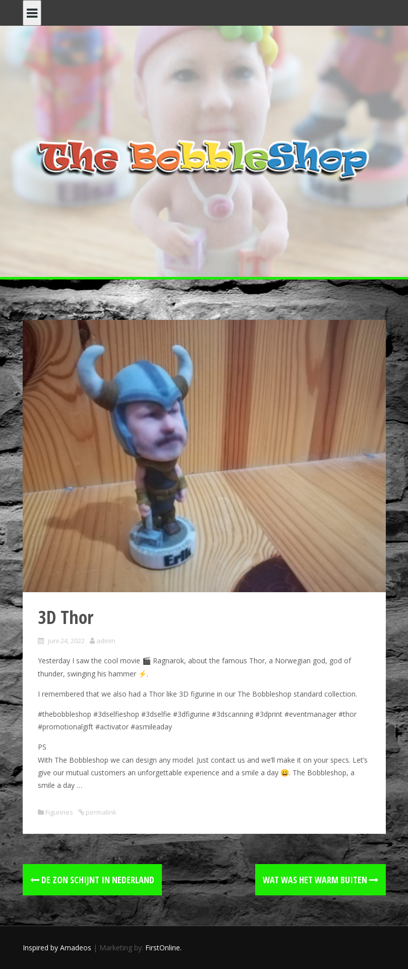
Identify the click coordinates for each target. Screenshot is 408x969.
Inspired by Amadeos (57, 947)
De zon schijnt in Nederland (92, 880)
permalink (100, 812)
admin (105, 640)
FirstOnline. (163, 947)
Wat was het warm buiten (320, 880)
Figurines (59, 812)
